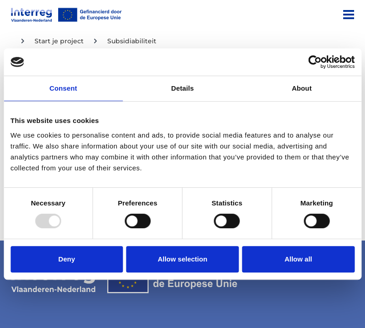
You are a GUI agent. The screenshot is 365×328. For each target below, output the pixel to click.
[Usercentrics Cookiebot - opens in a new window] (315, 62)
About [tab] (302, 88)
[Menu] (348, 14)
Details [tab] (182, 88)
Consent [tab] (63, 88)
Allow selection (182, 259)
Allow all (298, 259)
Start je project (59, 41)
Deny (66, 259)
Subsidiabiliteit (131, 41)
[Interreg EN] (66, 14)
